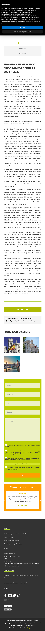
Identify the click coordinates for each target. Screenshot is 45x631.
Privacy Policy (7, 606)
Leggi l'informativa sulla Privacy (22, 464)
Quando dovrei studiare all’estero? (15, 583)
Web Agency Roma (31, 628)
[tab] (22, 43)
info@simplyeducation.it (12, 540)
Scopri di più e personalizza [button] (22, 31)
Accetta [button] (22, 27)
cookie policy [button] (27, 14)
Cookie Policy (7, 609)
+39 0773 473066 (9, 537)
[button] (42, 2)
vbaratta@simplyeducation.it (13, 544)
